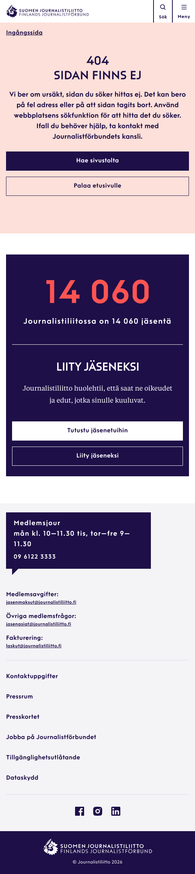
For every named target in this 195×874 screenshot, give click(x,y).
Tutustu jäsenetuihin (97, 431)
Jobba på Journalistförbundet (51, 738)
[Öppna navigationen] (184, 11)
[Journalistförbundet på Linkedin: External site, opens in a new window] (115, 814)
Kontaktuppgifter (32, 677)
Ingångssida (24, 33)
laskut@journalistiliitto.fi (33, 646)
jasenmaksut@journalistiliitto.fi (41, 602)
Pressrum (19, 697)
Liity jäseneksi (97, 456)
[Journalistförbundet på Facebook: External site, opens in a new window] (79, 814)
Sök (163, 11)
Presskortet (23, 717)
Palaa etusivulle (97, 186)
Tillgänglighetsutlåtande (43, 758)
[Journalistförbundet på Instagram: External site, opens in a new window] (97, 814)
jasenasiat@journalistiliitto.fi (38, 624)
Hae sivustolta (97, 161)
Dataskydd (22, 778)
